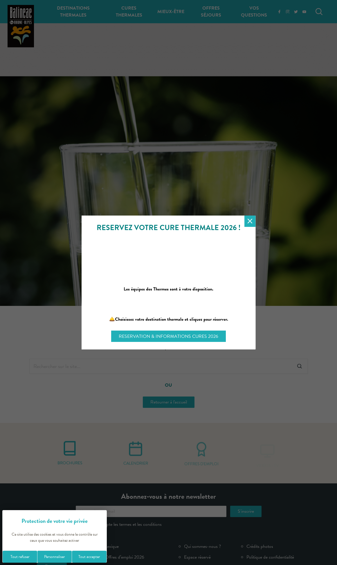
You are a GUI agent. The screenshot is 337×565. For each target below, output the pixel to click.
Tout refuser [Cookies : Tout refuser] (20, 557)
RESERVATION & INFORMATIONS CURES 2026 (168, 336)
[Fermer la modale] (250, 221)
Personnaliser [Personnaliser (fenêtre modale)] (54, 557)
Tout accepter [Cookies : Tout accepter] (89, 557)
